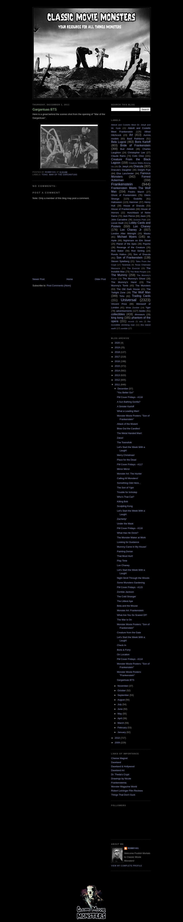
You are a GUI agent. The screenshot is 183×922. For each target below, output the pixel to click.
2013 (118, 375)
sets (141, 322)
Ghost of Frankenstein (123, 195)
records (131, 322)
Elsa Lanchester (125, 173)
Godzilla (137, 198)
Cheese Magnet (119, 758)
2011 (118, 384)
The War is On (124, 619)
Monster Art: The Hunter (129, 473)
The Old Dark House (128, 289)
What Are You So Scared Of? (132, 615)
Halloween (116, 202)
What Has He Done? (127, 533)
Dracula (138, 166)
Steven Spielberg (120, 261)
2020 (118, 342)
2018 (118, 352)
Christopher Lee (136, 152)
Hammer (133, 202)
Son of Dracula (141, 254)
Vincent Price (119, 304)
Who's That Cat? (125, 497)
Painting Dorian (125, 551)
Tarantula (126, 265)
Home (70, 279)
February (123, 727)
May (120, 713)
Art (131, 134)
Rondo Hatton (118, 254)
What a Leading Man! (128, 411)
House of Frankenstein (123, 209)
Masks (147, 233)
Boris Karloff (142, 141)
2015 (118, 366)
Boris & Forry (123, 649)
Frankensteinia (118, 782)
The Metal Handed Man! (129, 433)
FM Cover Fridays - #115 (130, 587)
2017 (118, 356)
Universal (128, 300)
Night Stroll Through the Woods (133, 578)
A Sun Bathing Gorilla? (128, 401)
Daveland (116, 762)
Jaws (143, 216)
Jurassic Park (139, 219)
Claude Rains (118, 156)
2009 (118, 742)
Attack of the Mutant (127, 424)
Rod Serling (137, 250)
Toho (45, 175)
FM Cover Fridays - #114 (130, 659)
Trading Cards (141, 295)
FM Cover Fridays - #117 (130, 464)
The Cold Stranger (126, 596)
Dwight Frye (144, 169)
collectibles (118, 314)
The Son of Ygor (125, 487)
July (120, 704)
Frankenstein (122, 184)
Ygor (148, 307)
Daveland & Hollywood (123, 766)
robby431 (133, 848)
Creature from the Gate (129, 632)
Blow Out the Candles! (128, 428)
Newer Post (38, 279)
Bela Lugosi (118, 141)
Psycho (146, 243)
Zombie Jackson (125, 592)
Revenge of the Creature (131, 247)
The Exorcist (133, 268)
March (121, 723)
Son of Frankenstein (130, 257)
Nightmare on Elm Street (136, 240)
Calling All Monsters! (127, 478)
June (120, 709)
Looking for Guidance (128, 542)
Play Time (122, 560)
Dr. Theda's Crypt (120, 774)
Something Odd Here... (129, 483)
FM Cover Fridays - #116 (130, 528)
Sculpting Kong (124, 506)
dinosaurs (140, 314)
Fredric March (136, 191)
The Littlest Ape (125, 601)
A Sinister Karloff (125, 406)
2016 (118, 361)
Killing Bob (122, 501)
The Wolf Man (141, 292)
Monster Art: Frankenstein (130, 610)
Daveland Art (117, 770)
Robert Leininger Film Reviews (127, 790)
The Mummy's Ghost (134, 278)
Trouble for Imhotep (127, 492)
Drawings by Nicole (121, 778)
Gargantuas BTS (125, 680)
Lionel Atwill (117, 223)
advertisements (124, 311)
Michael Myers (127, 236)
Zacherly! (121, 519)
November (123, 686)
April (120, 718)
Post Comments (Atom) (59, 285)
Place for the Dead (126, 459)
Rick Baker (117, 250)
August (121, 699)
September (124, 695)
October (122, 690)
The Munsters (142, 285)
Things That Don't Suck (123, 794)
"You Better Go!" (125, 392)
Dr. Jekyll (123, 166)
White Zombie (132, 307)
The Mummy (119, 275)
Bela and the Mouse (127, 605)
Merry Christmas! (126, 455)
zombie (124, 328)
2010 (118, 738)
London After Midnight (123, 233)
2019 (118, 347)
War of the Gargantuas (63, 175)
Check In (121, 645)
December (123, 388)
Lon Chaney (141, 226)
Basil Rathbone (135, 138)
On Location (123, 654)
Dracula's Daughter (121, 169)
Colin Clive (138, 156)
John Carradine (119, 219)
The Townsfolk (124, 442)
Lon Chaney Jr (131, 229)
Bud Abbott (126, 149)
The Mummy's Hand (124, 282)
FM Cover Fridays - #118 (130, 397)
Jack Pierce (129, 216)
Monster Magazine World (124, 786)
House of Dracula (133, 205)
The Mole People (138, 271)
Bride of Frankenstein (135, 145)
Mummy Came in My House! (131, 546)
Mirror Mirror (123, 469)
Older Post (100, 279)
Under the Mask (125, 523)
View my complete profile (126, 866)
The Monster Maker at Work (131, 537)
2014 (118, 370)
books (142, 311)
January (122, 732)
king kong (117, 317)
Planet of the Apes (126, 243)
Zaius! (120, 437)
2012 (118, 380)
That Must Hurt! (125, 556)
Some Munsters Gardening (131, 582)
